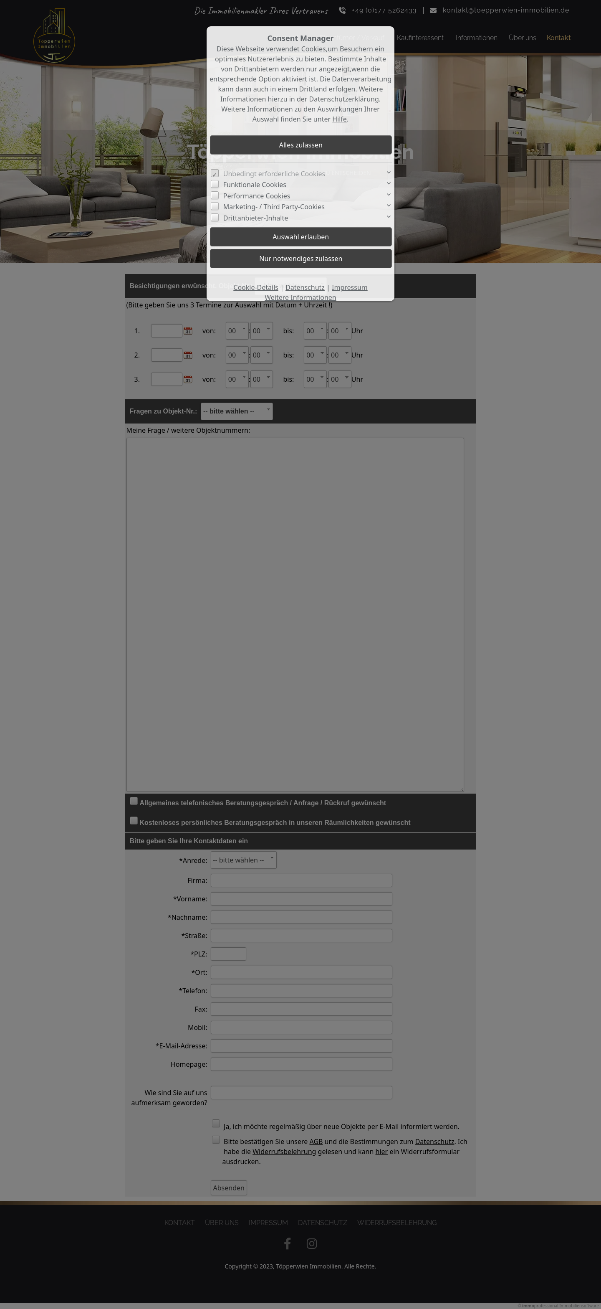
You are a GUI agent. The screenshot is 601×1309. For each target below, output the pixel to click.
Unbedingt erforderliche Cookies (274, 173)
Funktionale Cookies (254, 184)
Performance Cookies (256, 195)
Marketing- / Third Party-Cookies (274, 206)
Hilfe (339, 119)
